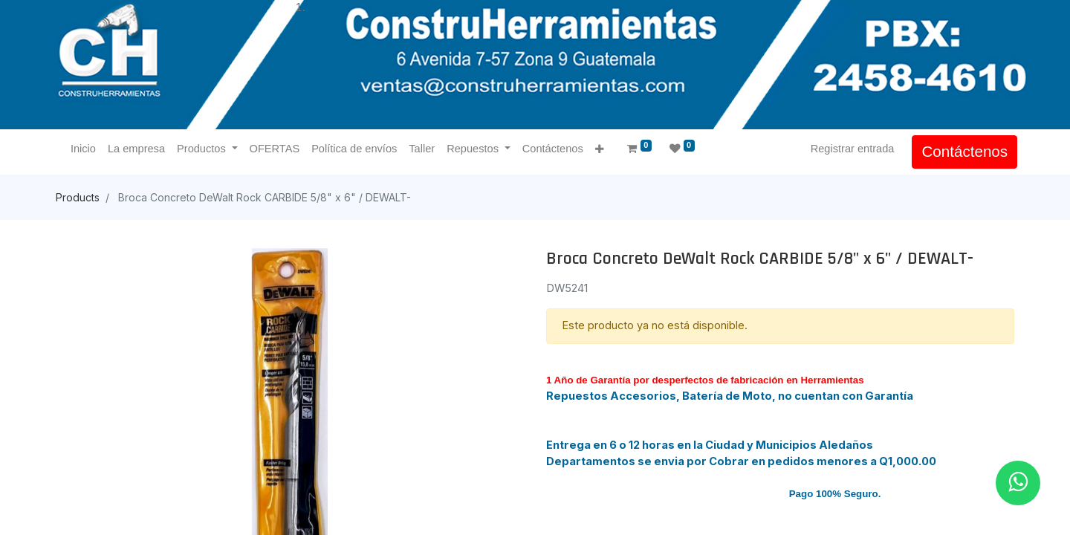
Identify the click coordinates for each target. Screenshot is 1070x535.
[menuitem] (86, 149)
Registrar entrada (850, 149)
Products (78, 197)
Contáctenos (961, 151)
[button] (602, 149)
